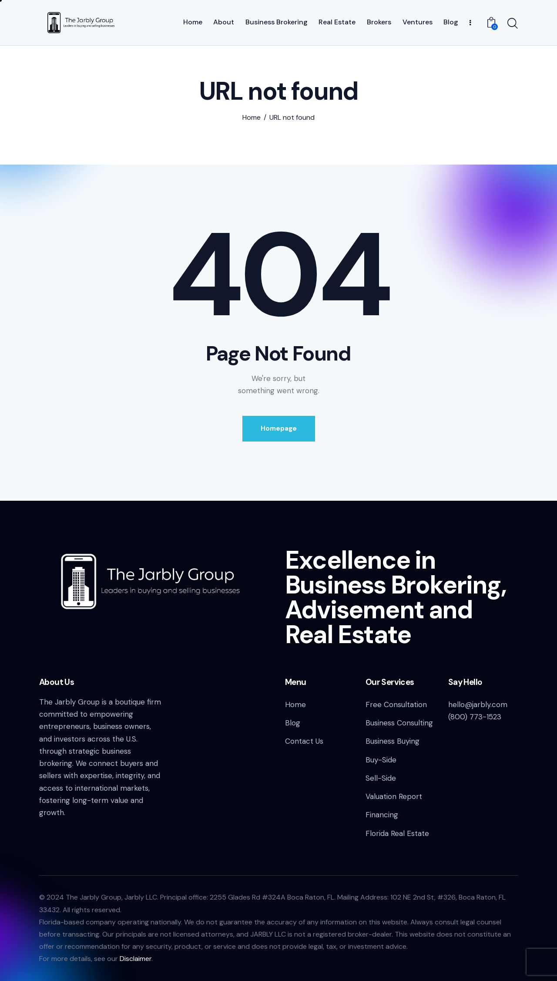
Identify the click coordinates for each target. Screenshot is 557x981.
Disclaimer (135, 958)
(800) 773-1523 (474, 716)
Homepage (279, 428)
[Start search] (513, 24)
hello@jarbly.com (477, 704)
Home (251, 117)
